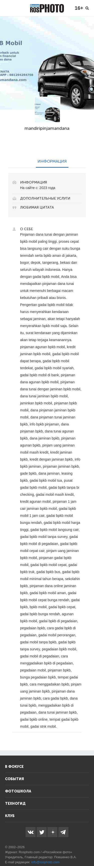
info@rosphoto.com (45, 862)
